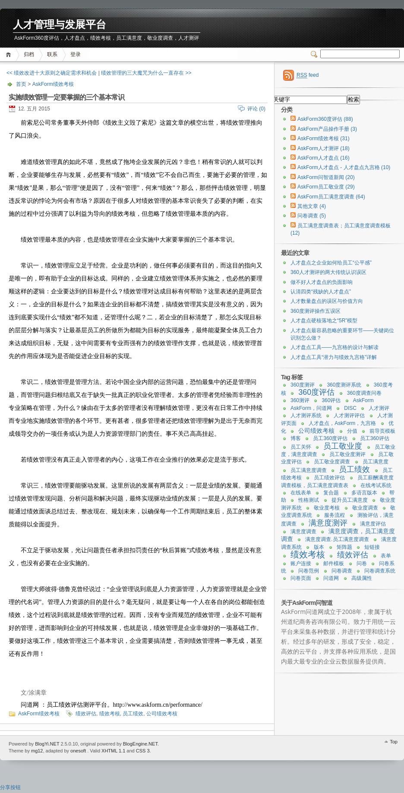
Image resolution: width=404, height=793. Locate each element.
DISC (350, 408)
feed (308, 75)
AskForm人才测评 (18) (323, 148)
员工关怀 (300, 447)
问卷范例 (308, 571)
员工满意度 (375, 462)
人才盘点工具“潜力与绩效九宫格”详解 (333, 357)
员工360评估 (374, 438)
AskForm (363, 400)
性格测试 (308, 500)
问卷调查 (341, 571)
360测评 (299, 400)
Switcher (315, 54)
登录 (75, 54)
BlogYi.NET (47, 743)
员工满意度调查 (308, 470)
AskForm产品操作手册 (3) (327, 129)
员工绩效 (133, 714)
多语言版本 (364, 493)
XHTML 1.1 (113, 750)
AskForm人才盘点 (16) (323, 158)
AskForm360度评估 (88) (325, 119)
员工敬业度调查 (332, 462)
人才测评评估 (349, 415)
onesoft (78, 750)
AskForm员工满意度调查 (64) (331, 197)
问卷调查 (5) (311, 216)
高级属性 (361, 578)
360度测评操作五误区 (315, 311)
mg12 (37, 750)
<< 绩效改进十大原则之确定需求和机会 (51, 73)
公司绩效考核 (161, 714)
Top (394, 741)
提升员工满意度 (349, 500)
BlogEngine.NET (140, 743)
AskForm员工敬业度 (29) (326, 187)
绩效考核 (109, 714)
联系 (52, 54)
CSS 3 (143, 750)
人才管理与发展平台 (59, 24)
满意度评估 (373, 524)
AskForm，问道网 (311, 408)
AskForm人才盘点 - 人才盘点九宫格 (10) (343, 167)
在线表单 (300, 493)
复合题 (331, 493)
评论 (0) (256, 109)
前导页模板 (382, 431)
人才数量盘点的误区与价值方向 (326, 301)
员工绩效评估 (329, 478)
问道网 (331, 578)
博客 (295, 438)
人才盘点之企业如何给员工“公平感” (331, 263)
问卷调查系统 (379, 571)
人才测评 (379, 408)
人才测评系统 (306, 415)
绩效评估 (86, 714)
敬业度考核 (327, 508)
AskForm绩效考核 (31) (323, 138)
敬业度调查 (365, 508)
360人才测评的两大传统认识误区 (328, 272)
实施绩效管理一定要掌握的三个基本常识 (66, 97)
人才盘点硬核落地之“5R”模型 (323, 321)
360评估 (331, 400)
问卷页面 (300, 578)
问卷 (362, 563)
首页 (9, 54)
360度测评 (302, 385)
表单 (386, 556)
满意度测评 (328, 523)
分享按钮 (10, 787)
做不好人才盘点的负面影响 (321, 282)
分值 (352, 431)
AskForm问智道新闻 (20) (326, 177)
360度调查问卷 (364, 393)
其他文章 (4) (311, 206)
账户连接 (300, 563)
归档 (29, 54)
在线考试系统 (375, 485)
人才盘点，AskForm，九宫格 (342, 423)
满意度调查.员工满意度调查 (337, 539)
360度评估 (316, 392)
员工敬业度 (342, 446)
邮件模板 (333, 563)
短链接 (372, 547)
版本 (319, 547)
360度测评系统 (344, 385)
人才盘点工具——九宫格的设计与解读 (334, 347)
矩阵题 (344, 547)
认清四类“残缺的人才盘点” (320, 292)
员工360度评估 (330, 438)
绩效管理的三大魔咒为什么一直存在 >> (146, 73)
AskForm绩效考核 (53, 84)
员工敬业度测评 (347, 454)
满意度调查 (303, 532)
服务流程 (334, 515)
